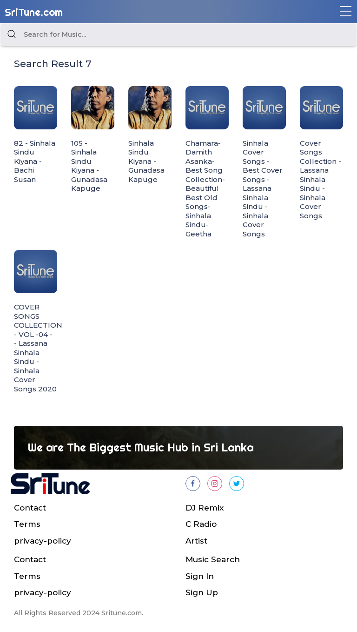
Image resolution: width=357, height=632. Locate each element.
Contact (30, 507)
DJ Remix (204, 507)
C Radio (201, 524)
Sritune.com (121, 613)
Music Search (212, 559)
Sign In (199, 576)
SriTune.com (34, 12)
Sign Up (201, 592)
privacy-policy (42, 540)
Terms (27, 524)
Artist (196, 540)
